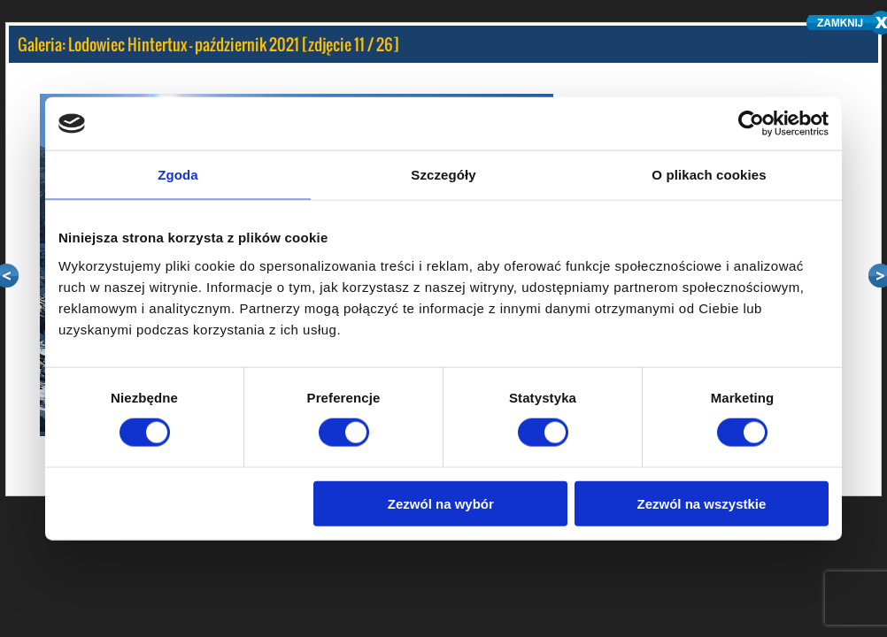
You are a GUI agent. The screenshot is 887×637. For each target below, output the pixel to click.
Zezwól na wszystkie (702, 502)
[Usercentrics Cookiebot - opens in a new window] (751, 124)
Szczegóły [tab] (443, 174)
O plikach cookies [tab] (709, 174)
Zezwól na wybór (441, 502)
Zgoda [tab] (178, 174)
